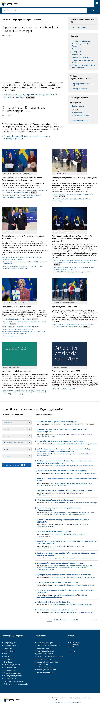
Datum (17, 449)
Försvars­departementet (45, 651)
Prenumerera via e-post (12, 673)
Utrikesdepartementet (44, 536)
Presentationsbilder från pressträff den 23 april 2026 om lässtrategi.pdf (71, 200)
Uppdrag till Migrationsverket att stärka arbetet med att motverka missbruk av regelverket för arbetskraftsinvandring (66, 462)
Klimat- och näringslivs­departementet (50, 656)
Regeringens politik (11, 645)
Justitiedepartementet (86, 466)
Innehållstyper (17, 423)
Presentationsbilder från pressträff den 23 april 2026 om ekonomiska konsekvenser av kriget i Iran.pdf (21, 196)
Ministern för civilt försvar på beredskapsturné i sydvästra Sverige (61, 441)
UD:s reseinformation (80, 27)
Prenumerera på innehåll (14, 465)
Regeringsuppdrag (60, 558)
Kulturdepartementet (88, 424)
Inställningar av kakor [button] (75, 702)
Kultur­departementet (44, 659)
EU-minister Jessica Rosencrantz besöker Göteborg (55, 500)
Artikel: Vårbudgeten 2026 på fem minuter (20, 319)
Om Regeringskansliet (12, 665)
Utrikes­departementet (45, 672)
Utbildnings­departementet (46, 670)
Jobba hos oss (9, 659)
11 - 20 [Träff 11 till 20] (55, 620)
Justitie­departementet (45, 654)
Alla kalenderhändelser (80, 120)
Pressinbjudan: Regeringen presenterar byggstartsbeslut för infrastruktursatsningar (31, 96)
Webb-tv (69, 513)
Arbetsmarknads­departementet (48, 645)
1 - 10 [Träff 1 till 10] (49, 620)
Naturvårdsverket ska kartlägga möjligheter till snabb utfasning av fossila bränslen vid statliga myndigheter (67, 542)
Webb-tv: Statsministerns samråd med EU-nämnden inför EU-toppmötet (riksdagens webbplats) (23, 267)
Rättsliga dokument (86, 454)
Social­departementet (44, 667)
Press (6, 654)
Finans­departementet (45, 648)
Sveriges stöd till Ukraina (81, 57)
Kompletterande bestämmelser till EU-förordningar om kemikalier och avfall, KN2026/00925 (65, 591)
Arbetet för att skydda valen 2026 (64, 389)
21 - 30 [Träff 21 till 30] (62, 620)
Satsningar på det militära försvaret (81, 45)
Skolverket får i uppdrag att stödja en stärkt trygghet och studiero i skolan (64, 490)
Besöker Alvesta (78, 106)
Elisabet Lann (73, 612)
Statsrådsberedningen (90, 503)
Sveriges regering (10, 643)
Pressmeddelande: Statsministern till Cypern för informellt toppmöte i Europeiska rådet (22, 258)
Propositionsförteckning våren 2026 (83, 61)
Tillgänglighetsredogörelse (13, 681)
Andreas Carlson (74, 434)
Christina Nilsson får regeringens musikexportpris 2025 (57, 582)
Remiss (75, 524)
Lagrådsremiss (58, 595)
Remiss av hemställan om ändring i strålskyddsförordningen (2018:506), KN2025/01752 (63, 521)
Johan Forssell (73, 466)
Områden (17, 429)
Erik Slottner (73, 605)
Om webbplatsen (10, 667)
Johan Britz (72, 546)
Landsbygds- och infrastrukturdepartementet (72, 514)
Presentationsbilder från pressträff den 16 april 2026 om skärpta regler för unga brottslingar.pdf (74, 268)
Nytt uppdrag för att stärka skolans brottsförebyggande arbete (60, 563)
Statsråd (17, 436)
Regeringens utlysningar (13, 676)
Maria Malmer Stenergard (77, 534)
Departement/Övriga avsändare (17, 443)
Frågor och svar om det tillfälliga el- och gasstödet (84, 66)
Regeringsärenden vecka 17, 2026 (82, 85)
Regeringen (88, 558)
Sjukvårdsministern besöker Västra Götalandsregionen (57, 610)
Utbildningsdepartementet (45, 495)
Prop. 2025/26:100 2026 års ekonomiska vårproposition (21, 327)
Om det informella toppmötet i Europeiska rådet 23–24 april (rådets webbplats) (25, 263)
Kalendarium (8, 662)
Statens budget (77, 49)
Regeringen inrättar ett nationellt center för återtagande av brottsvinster (64, 575)
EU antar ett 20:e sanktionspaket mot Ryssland (54, 531)
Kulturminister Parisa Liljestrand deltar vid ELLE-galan (56, 421)
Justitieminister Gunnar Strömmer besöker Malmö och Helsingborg (61, 471)
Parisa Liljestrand (74, 424)
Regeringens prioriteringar (82, 41)
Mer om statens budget (11, 336)
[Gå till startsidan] (10, 3)
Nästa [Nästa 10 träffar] (94, 620)
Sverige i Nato (77, 54)
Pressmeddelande (60, 424)
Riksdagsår (17, 456)
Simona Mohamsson (50, 485)
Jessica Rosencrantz (75, 503)
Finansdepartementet (85, 605)
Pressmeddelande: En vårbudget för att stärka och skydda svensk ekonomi (24, 323)
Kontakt (6, 656)
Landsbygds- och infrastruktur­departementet (48, 663)
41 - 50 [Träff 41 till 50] (75, 620)
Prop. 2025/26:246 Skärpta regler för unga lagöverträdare (71, 272)
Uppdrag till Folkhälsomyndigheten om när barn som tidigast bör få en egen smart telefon (67, 479)
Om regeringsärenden (80, 89)
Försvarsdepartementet (89, 444)
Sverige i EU (76, 52)
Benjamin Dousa (74, 585)
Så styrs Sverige (9, 651)
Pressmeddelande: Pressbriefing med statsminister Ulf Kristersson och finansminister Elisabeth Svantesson (25, 191)
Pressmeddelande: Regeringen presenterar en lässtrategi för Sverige (73, 195)
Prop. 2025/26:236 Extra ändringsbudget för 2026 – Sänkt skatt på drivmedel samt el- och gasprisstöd (24, 332)
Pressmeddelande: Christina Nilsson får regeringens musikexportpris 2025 (27, 137)
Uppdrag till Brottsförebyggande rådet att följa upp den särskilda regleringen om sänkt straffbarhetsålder (67, 554)
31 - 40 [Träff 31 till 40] (69, 620)
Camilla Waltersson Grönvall (78, 483)
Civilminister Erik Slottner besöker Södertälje (53, 602)
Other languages (10, 670)
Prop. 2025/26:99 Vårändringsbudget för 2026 (18, 329)
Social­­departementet (81, 115)
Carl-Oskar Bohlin (75, 444)
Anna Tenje (78, 113)
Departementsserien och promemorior (66, 454)
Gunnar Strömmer (75, 473)
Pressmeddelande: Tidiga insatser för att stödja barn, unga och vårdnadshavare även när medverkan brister (73, 326)
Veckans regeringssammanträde (16, 684)
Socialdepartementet (43, 456)
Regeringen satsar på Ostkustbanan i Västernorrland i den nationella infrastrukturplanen (62, 430)
